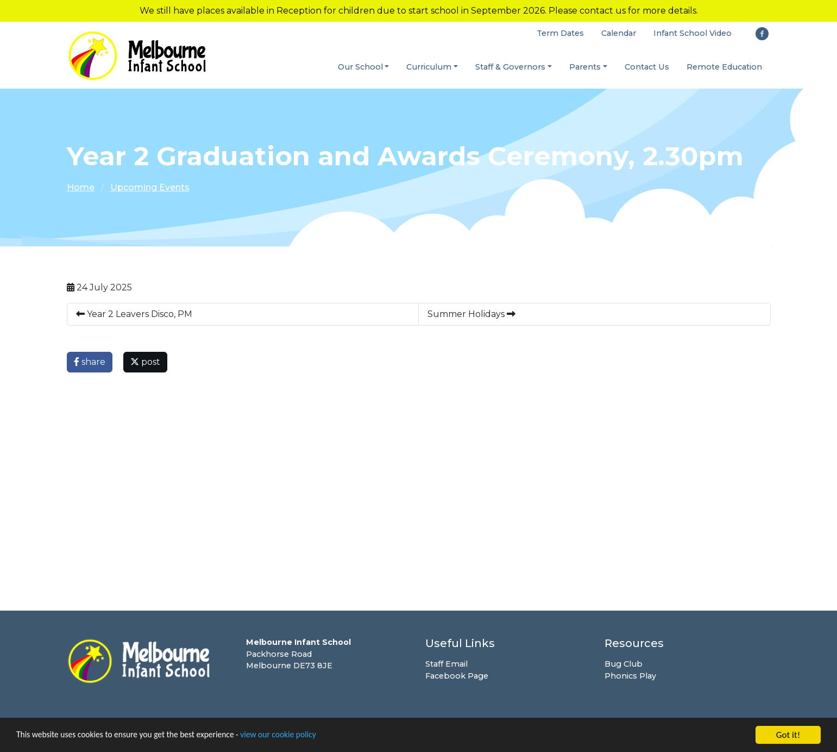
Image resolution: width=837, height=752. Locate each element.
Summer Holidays (471, 314)
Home (81, 188)
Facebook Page (456, 676)
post (145, 362)
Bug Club (624, 664)
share (89, 362)
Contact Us (647, 67)
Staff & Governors (510, 67)
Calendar (618, 34)
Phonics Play (630, 676)
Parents (585, 67)
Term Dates (560, 34)
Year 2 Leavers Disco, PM (134, 314)
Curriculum (428, 67)
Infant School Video (692, 34)
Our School (360, 67)
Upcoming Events (150, 188)
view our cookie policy (303, 736)
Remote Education (724, 67)
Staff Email (446, 664)
